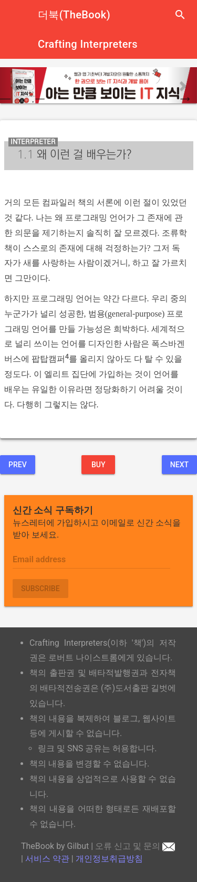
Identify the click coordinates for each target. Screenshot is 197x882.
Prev (17, 464)
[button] (14, 85)
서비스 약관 (47, 859)
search (180, 14)
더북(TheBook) (74, 14)
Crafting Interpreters (88, 44)
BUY (98, 464)
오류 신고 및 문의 (135, 846)
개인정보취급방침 (109, 859)
